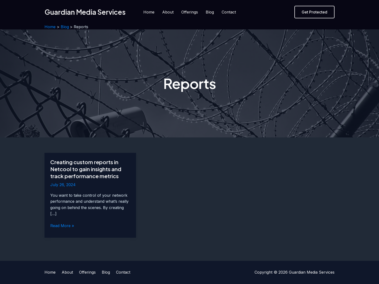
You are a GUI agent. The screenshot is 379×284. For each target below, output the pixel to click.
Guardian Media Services (85, 12)
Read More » (62, 226)
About (168, 12)
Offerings (189, 12)
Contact (229, 12)
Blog (210, 12)
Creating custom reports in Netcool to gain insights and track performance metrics (85, 169)
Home (148, 12)
